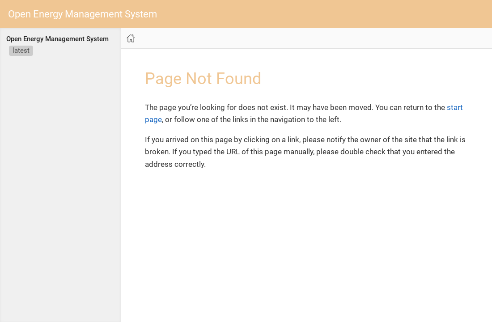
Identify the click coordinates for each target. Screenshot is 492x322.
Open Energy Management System (82, 14)
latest (21, 51)
